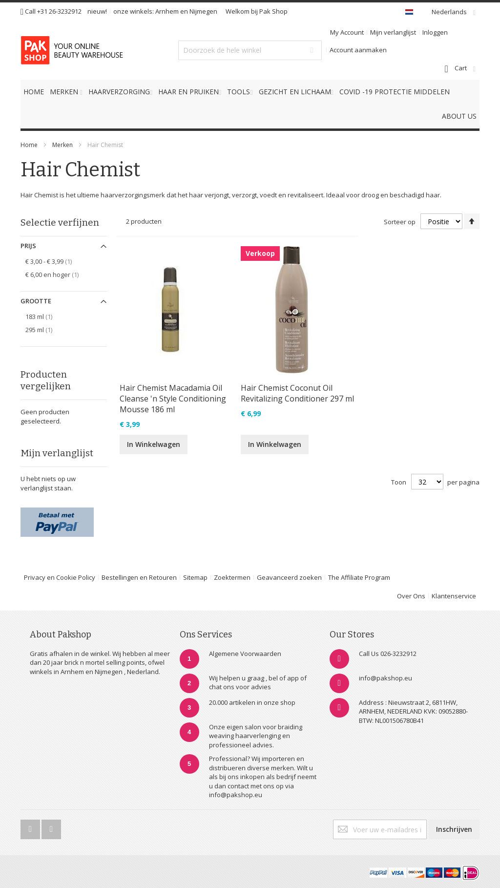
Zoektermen (232, 577)
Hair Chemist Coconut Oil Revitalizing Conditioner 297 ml (297, 393)
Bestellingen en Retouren (139, 577)
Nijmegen (203, 11)
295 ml (44, 329)
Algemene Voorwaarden (245, 653)
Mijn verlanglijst (393, 32)
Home (29, 145)
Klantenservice (454, 596)
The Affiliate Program (359, 577)
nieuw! (97, 11)
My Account (347, 32)
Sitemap (195, 577)
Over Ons (411, 596)
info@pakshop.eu (385, 678)
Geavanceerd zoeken (289, 577)
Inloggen (435, 32)
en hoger (57, 274)
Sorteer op (400, 221)
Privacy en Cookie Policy (59, 577)
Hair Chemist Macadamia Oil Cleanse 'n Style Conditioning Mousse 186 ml (173, 398)
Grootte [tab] (36, 300)
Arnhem (167, 11)
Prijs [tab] (28, 245)
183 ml (44, 316)
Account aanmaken (358, 49)
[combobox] (249, 50)
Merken (62, 145)
